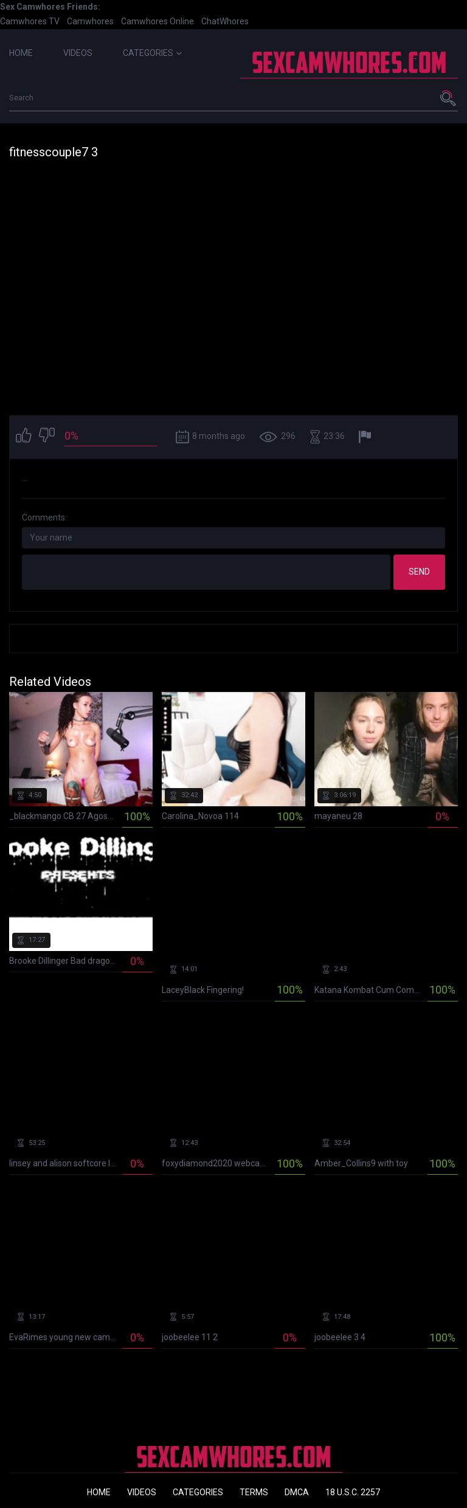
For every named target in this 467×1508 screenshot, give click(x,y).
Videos (77, 53)
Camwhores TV (30, 21)
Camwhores (90, 21)
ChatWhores (225, 21)
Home (21, 53)
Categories (152, 53)
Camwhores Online (157, 21)
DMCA (297, 1492)
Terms (254, 1492)
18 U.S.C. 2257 (352, 1492)
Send (419, 571)
